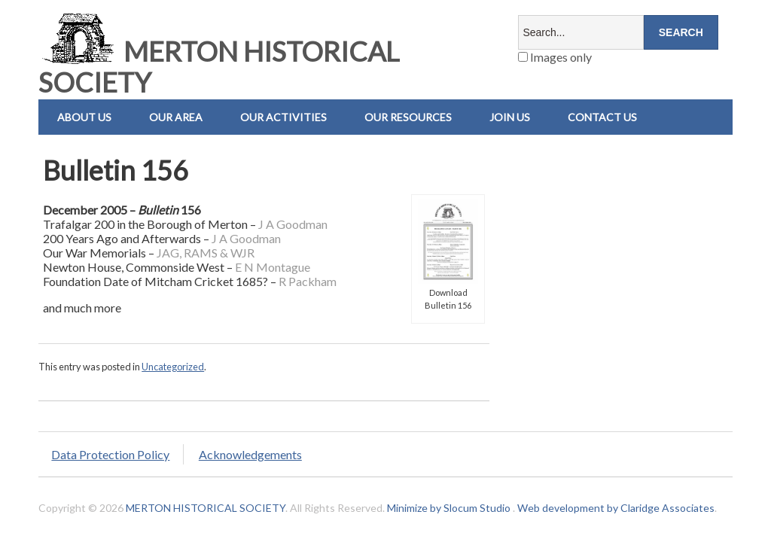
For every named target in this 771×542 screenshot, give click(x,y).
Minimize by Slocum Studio (448, 507)
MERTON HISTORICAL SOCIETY (218, 67)
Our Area (176, 117)
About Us (84, 117)
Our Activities (283, 117)
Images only (555, 57)
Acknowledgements (250, 454)
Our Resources (408, 117)
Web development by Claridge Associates (616, 507)
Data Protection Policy (110, 454)
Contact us (602, 117)
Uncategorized (173, 367)
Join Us (509, 117)
